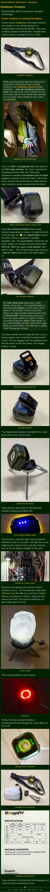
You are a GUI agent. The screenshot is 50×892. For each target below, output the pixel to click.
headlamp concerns (27, 87)
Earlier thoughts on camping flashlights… (22, 18)
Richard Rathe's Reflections (13, 2)
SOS (27, 323)
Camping (32, 2)
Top (40, 890)
